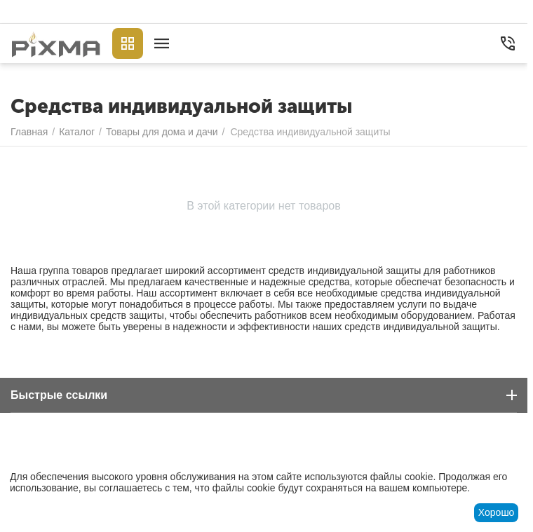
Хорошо (496, 512)
